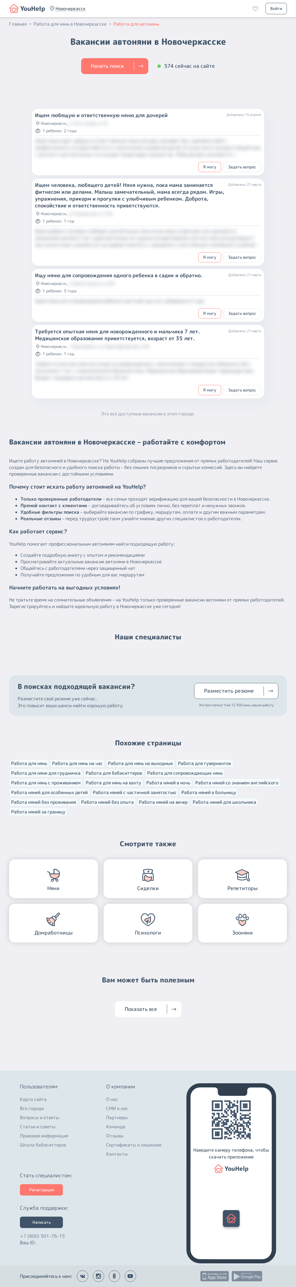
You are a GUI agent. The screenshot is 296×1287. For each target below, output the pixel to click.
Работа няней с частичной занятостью (134, 792)
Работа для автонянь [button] (136, 24)
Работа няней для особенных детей (49, 792)
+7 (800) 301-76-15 (42, 1234)
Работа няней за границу (38, 812)
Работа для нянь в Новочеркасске (73, 24)
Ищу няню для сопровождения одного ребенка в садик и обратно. (118, 275)
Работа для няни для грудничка (46, 773)
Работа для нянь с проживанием (46, 783)
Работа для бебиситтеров (114, 773)
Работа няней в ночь (168, 783)
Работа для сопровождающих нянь (185, 773)
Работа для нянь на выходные (140, 763)
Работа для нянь (29, 763)
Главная (20, 24)
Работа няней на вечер (163, 802)
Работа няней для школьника (224, 802)
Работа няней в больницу (208, 792)
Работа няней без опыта (107, 802)
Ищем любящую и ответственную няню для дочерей (101, 115)
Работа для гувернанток (204, 763)
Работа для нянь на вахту (113, 783)
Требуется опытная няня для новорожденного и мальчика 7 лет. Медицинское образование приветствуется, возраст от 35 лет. (117, 335)
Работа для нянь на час (77, 763)
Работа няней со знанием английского (236, 783)
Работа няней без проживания (43, 802)
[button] (71, 8)
